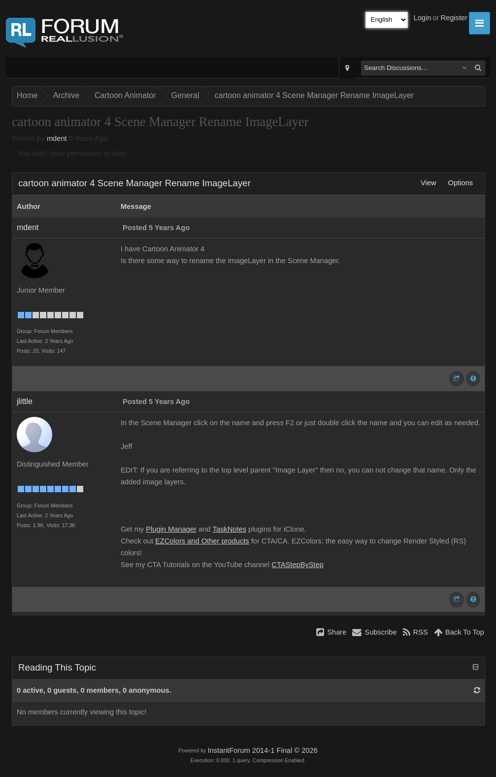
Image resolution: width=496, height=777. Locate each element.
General (185, 95)
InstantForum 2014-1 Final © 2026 (262, 750)
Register (453, 18)
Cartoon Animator (125, 95)
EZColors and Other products (202, 541)
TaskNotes (229, 529)
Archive (66, 95)
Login (422, 18)
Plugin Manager (171, 529)
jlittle (25, 401)
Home (27, 95)
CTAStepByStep (297, 565)
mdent (57, 138)
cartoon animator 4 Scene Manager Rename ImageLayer (314, 95)
